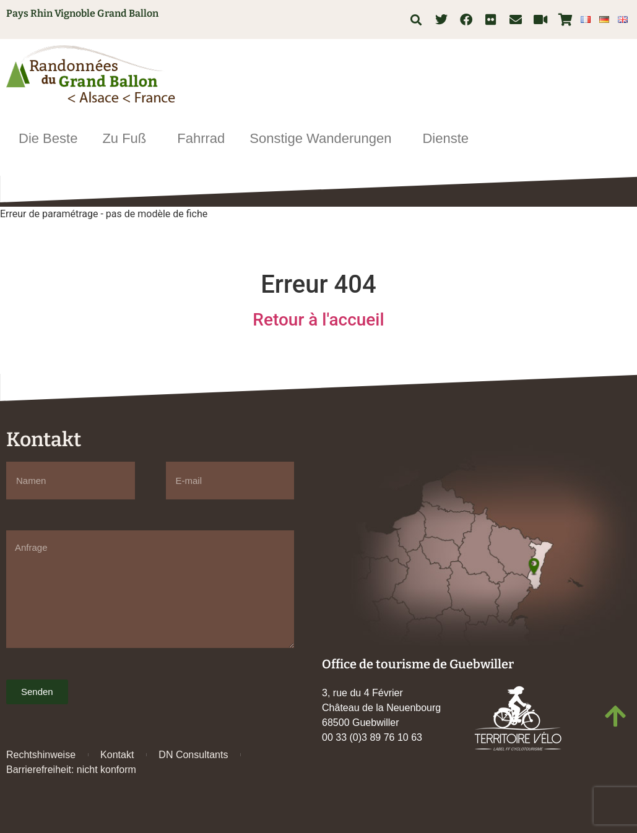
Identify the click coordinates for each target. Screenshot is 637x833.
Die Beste (48, 138)
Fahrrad (201, 138)
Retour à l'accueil (318, 319)
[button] (415, 19)
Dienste (448, 138)
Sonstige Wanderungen (323, 138)
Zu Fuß (127, 138)
